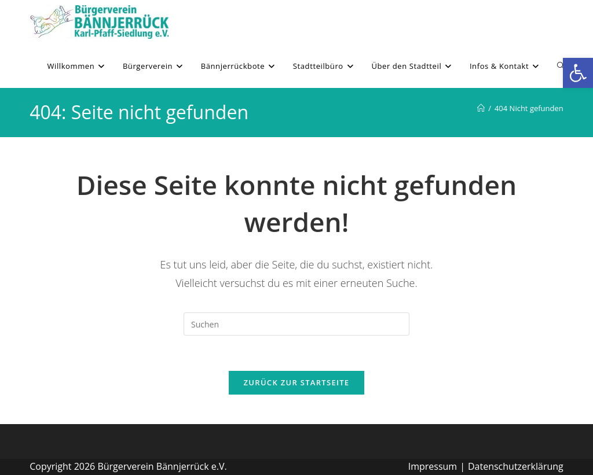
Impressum (432, 466)
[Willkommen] (481, 108)
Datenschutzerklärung (515, 466)
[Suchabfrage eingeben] (296, 324)
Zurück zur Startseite (297, 382)
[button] (578, 73)
